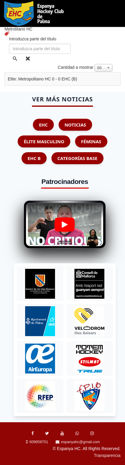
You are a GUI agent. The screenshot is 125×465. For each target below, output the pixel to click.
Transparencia (107, 455)
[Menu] (119, 40)
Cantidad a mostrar (75, 67)
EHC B (34, 158)
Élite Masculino (44, 141)
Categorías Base (77, 158)
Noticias (75, 125)
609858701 (39, 442)
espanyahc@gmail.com (80, 442)
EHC (43, 125)
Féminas (91, 141)
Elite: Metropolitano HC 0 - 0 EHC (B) (42, 79)
